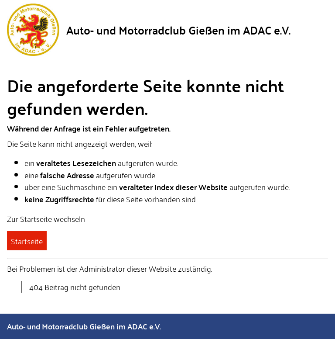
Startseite (27, 241)
